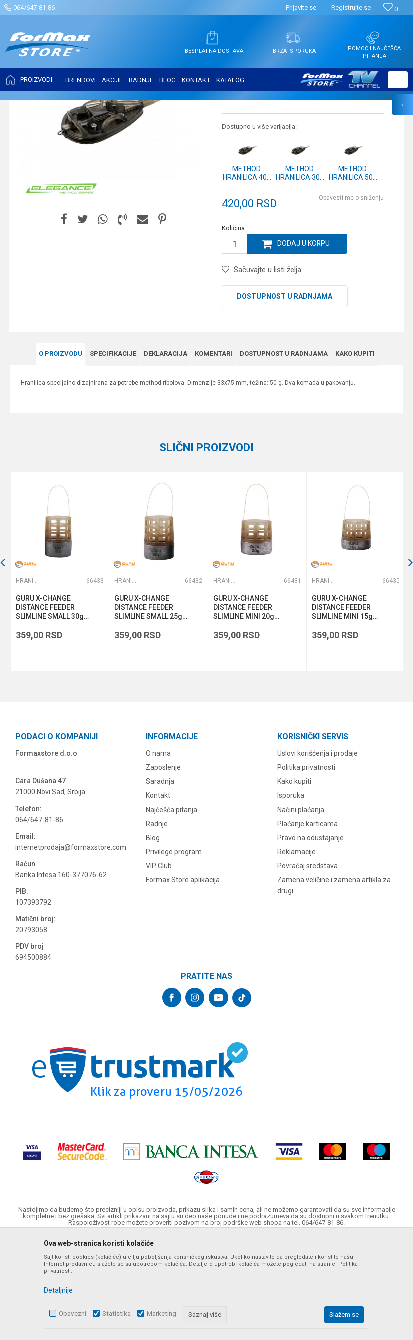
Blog (153, 936)
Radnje (157, 922)
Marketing (161, 1313)
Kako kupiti (355, 452)
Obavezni (72, 1313)
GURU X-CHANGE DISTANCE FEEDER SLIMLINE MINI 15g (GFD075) (340, 706)
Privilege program (174, 950)
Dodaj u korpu (303, 344)
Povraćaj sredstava (307, 964)
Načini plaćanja (300, 908)
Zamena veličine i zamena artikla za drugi (334, 983)
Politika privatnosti (306, 866)
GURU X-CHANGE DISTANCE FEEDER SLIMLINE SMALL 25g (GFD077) (148, 706)
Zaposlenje (163, 866)
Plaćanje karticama (307, 922)
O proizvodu (60, 452)
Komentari (213, 452)
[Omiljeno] (390, 9)
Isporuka (290, 894)
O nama (158, 852)
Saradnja (160, 880)
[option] (59, 670)
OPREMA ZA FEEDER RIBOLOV (129, 106)
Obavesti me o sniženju (351, 297)
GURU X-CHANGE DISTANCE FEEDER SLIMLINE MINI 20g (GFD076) (242, 706)
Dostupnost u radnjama (284, 396)
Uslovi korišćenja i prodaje (317, 852)
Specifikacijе (113, 452)
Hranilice (191, 106)
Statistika (116, 1313)
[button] (398, 79)
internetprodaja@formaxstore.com (70, 945)
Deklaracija (165, 452)
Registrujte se (351, 7)
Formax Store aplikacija (183, 978)
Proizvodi (67, 106)
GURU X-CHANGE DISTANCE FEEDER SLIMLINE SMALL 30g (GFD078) (50, 706)
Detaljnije (58, 1290)
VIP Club (159, 964)
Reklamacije (296, 950)
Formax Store (28, 106)
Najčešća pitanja (171, 908)
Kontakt (158, 894)
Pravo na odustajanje (310, 936)
